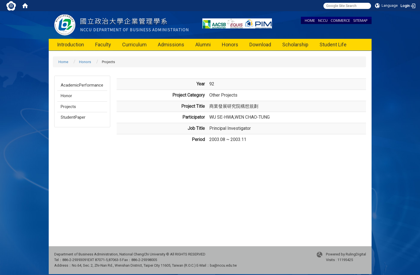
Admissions (171, 44)
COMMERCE (340, 20)
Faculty (103, 44)
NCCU (323, 20)
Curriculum (134, 44)
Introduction (70, 44)
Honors (230, 44)
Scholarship (295, 44)
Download (260, 44)
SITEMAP (360, 20)
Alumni (203, 44)
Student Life (333, 44)
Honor (66, 95)
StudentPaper (73, 117)
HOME (310, 20)
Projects (68, 106)
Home (63, 62)
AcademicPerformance (82, 85)
